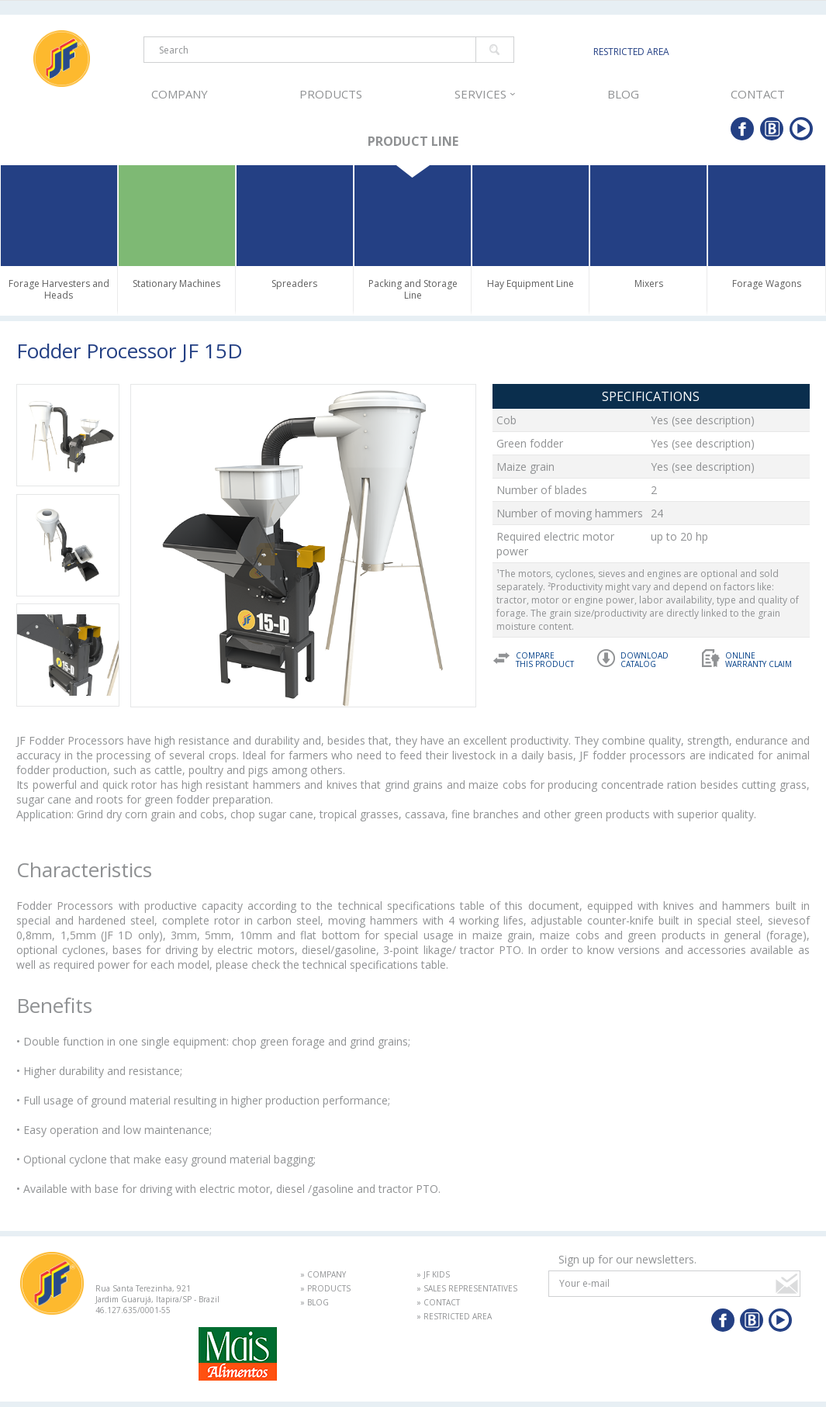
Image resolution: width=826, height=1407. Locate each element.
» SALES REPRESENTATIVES (466, 1288)
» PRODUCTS (325, 1288)
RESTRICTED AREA (631, 51)
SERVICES (483, 94)
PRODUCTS (329, 94)
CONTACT (758, 94)
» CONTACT (438, 1302)
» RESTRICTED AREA (454, 1316)
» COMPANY (323, 1274)
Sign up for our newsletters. (627, 1259)
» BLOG (314, 1302)
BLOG (622, 94)
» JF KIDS (433, 1274)
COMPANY (178, 94)
